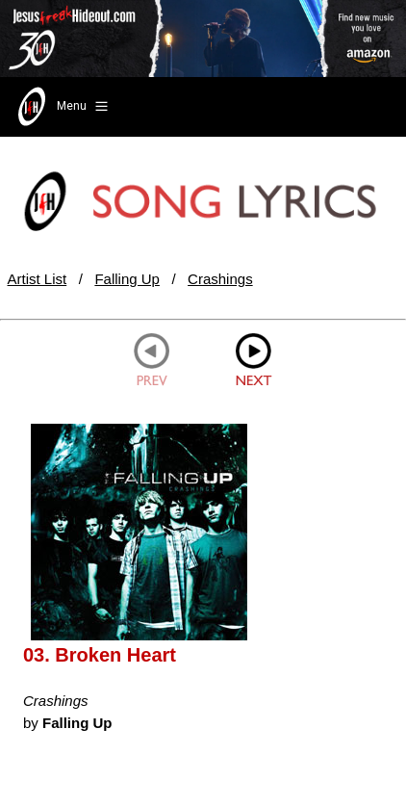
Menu (61, 107)
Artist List (37, 279)
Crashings (220, 279)
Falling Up (127, 279)
